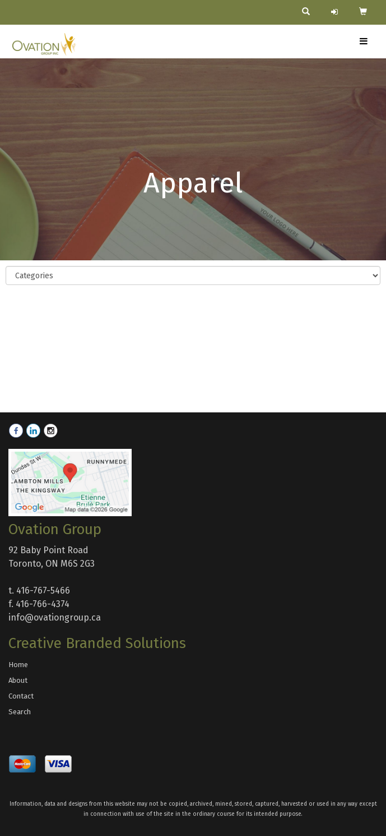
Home (18, 664)
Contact (21, 696)
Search (19, 712)
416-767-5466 (43, 590)
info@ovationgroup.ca (54, 617)
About (17, 680)
